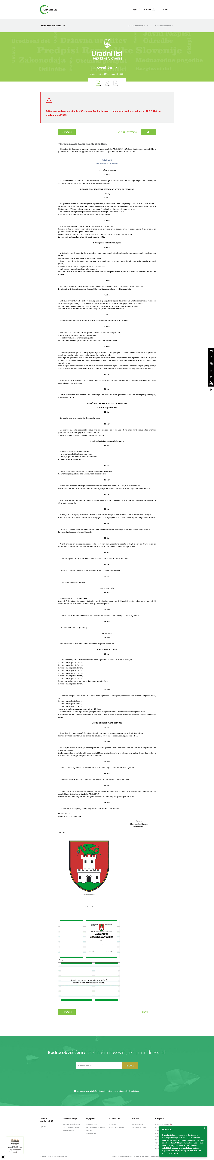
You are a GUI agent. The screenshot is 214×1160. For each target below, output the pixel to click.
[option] (107, 67)
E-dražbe (158, 1148)
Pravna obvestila (118, 1156)
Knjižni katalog (91, 1133)
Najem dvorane (68, 1130)
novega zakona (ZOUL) (184, 1135)
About (168, 1124)
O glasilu (43, 1127)
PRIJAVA (130, 1065)
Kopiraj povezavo (127, 132)
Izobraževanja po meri (71, 1127)
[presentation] (107, 1081)
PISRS (63, 115)
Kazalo (67, 132)
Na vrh (145, 1012)
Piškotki (129, 1156)
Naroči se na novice (139, 1127)
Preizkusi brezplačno (116, 1127)
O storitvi (112, 1124)
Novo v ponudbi (91, 1124)
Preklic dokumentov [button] (164, 25)
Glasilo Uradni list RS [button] (138, 25)
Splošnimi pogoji (98, 1091)
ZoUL (96, 111)
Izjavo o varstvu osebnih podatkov (124, 1091)
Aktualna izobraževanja (71, 1124)
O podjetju (159, 1124)
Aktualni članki (137, 1124)
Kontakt (158, 1127)
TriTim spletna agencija (148, 1156)
